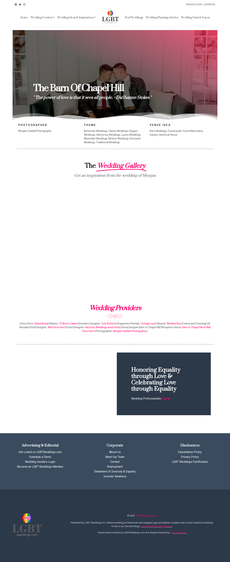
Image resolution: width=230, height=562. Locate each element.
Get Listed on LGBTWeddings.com (40, 452)
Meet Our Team (115, 457)
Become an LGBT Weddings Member (40, 466)
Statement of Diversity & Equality (115, 471)
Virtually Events (179, 532)
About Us (115, 452)
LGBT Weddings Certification (190, 461)
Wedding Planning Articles (162, 17)
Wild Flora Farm (56, 327)
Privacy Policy (190, 457)
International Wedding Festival (156, 526)
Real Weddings (134, 17)
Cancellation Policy (190, 452)
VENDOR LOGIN (194, 4)
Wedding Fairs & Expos (195, 17)
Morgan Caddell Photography (129, 331)
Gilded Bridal (41, 323)
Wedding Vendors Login (40, 461)
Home (24, 17)
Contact (115, 461)
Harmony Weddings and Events (102, 327)
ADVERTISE (209, 4)
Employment (115, 466)
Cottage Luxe (148, 323)
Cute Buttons (108, 323)
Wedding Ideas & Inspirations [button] (76, 17)
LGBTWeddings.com (146, 515)
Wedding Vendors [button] (41, 17)
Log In (166, 398)
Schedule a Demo (40, 457)
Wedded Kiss (174, 323)
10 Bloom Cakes (68, 323)
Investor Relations (115, 476)
